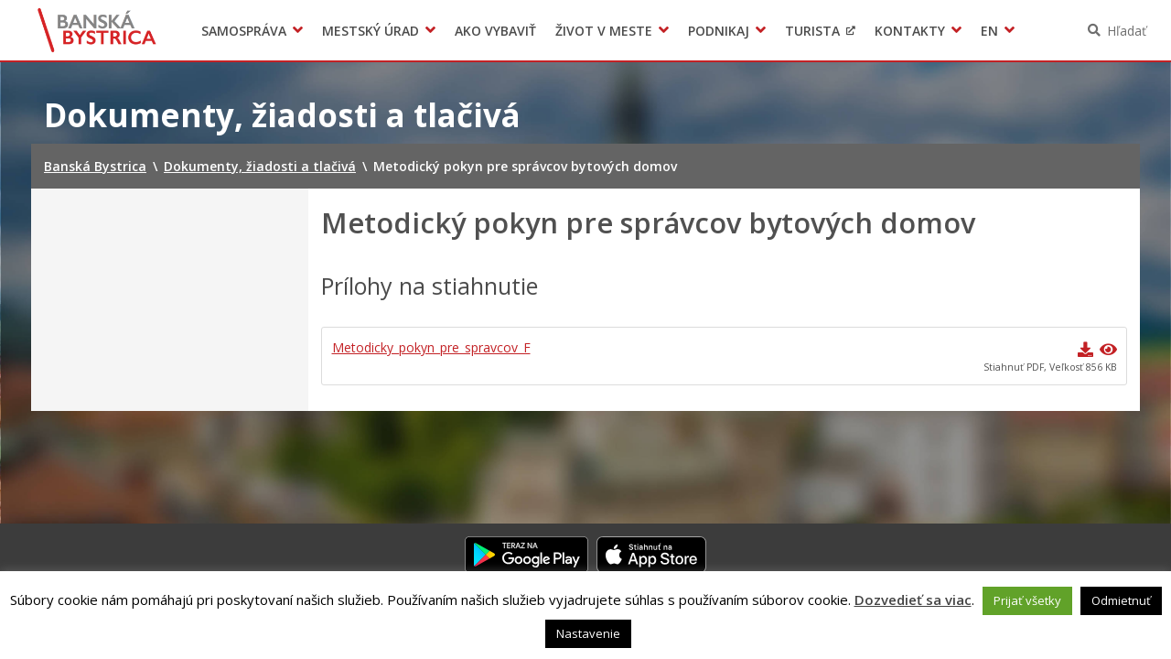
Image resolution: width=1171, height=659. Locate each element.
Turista (812, 30)
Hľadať (1126, 30)
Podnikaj (718, 30)
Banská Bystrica (97, 30)
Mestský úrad (370, 30)
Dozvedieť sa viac (913, 599)
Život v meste (603, 30)
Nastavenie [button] (588, 633)
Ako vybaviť (495, 30)
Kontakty (910, 30)
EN (989, 30)
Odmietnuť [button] (1121, 600)
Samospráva (243, 30)
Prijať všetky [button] (1027, 600)
